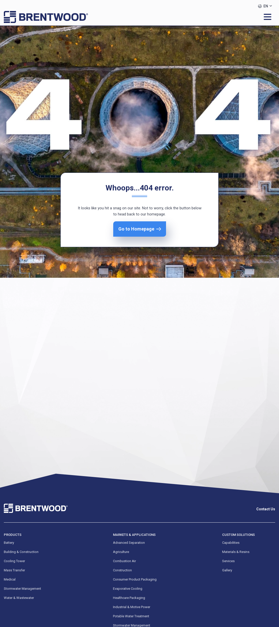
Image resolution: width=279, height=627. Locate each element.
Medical (10, 579)
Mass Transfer (14, 570)
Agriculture (121, 552)
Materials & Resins (235, 552)
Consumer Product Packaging (135, 579)
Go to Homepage (136, 229)
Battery (9, 543)
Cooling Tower (14, 561)
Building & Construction (21, 552)
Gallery (227, 570)
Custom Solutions (238, 535)
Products (12, 535)
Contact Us (265, 509)
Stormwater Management (22, 588)
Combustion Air (124, 561)
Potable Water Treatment (131, 616)
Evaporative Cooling (127, 588)
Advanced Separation (129, 543)
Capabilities (230, 543)
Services (228, 561)
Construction (122, 570)
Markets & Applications (134, 535)
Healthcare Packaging (129, 598)
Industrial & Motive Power (131, 607)
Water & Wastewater (19, 598)
